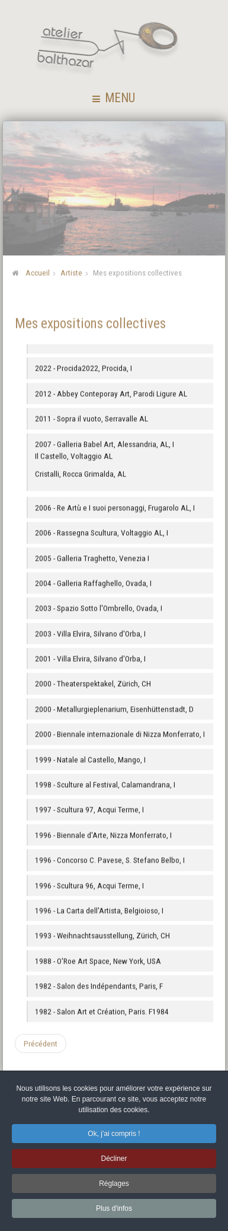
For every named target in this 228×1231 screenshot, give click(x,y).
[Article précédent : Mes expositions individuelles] (40, 1043)
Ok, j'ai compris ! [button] (114, 1136)
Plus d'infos (114, 1211)
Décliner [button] (114, 1161)
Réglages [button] (114, 1186)
